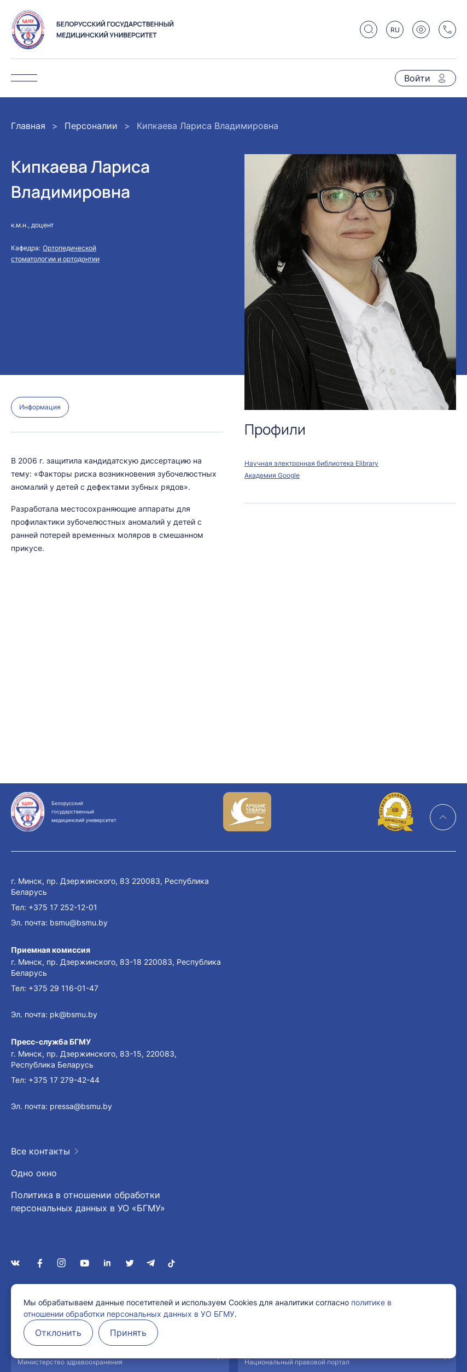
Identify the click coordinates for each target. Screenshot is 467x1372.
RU (395, 30)
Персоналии (91, 125)
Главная (28, 125)
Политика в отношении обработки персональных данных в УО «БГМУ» (88, 1201)
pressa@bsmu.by (81, 1106)
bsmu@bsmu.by (79, 922)
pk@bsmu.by (73, 1014)
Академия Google (272, 475)
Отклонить (58, 1332)
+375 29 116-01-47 (63, 988)
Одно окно (34, 1173)
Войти (417, 78)
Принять (128, 1332)
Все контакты (40, 1151)
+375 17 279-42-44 (64, 1079)
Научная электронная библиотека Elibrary (311, 463)
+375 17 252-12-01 (62, 907)
